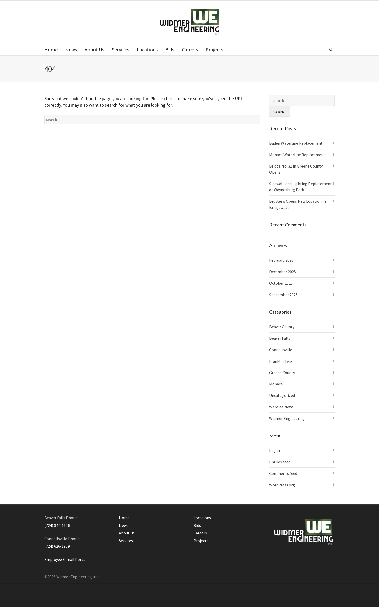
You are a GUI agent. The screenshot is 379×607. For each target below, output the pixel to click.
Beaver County (281, 326)
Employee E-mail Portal (65, 559)
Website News (281, 406)
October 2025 (281, 283)
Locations (202, 517)
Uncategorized (282, 395)
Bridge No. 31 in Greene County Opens (296, 169)
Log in (274, 450)
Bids (197, 525)
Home (124, 517)
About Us (127, 532)
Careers (200, 532)
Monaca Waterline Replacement (297, 154)
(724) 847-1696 (57, 525)
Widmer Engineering (287, 418)
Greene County (282, 372)
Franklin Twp (280, 361)
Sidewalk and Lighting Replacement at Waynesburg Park (300, 186)
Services (126, 540)
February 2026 (281, 260)
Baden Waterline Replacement (296, 143)
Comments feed (283, 473)
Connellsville (280, 349)
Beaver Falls (279, 338)
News (123, 525)
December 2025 (282, 271)
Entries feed (279, 461)
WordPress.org (282, 484)
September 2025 (283, 294)
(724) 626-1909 (57, 546)
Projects (201, 540)
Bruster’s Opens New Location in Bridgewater (297, 204)
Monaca (276, 384)
